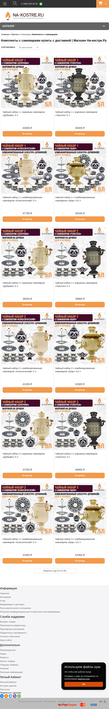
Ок (83, 684)
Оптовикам (5, 597)
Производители (8, 650)
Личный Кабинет (8, 682)
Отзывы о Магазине (10, 636)
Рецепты (4, 657)
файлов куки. (84, 679)
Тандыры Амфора (9, 665)
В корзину (27, 134)
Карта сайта (6, 640)
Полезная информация (11, 672)
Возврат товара (8, 622)
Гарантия (4, 593)
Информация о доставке (12, 604)
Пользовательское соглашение (15, 608)
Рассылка (5, 689)
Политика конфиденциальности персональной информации (30, 612)
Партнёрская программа (12, 629)
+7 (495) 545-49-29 (29, 4)
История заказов (8, 686)
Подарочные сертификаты (13, 633)
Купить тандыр (7, 661)
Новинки (4, 668)
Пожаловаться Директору (12, 625)
